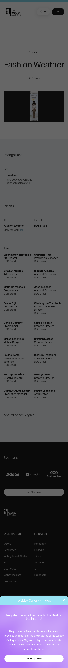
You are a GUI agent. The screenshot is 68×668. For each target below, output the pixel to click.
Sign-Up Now (34, 658)
